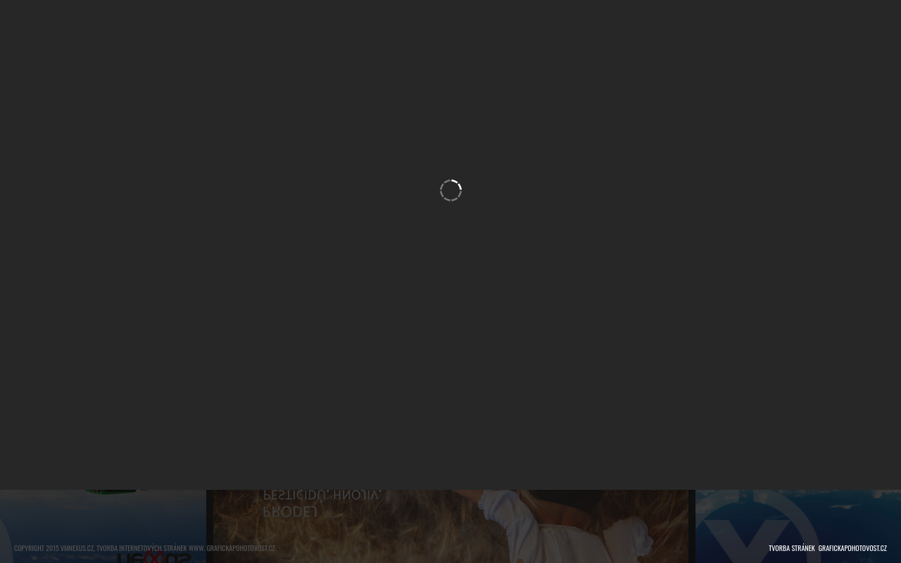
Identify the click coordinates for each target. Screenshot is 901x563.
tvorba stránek (791, 548)
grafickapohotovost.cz (853, 548)
